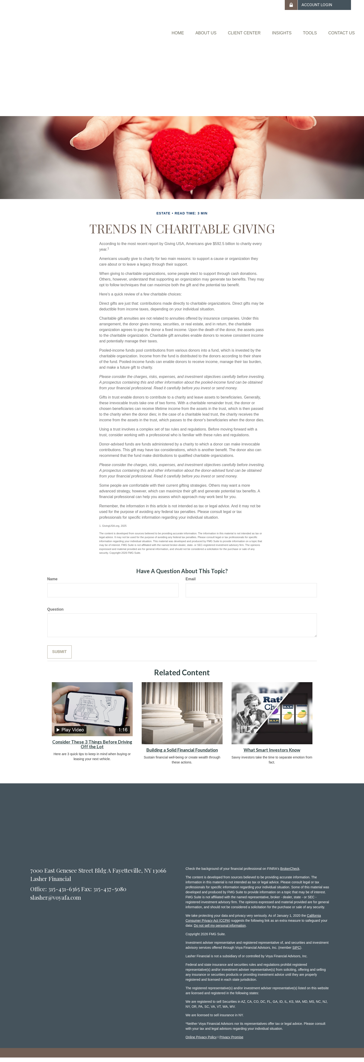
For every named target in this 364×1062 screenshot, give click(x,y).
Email (191, 583)
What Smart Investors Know (272, 754)
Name (52, 583)
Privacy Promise (231, 1041)
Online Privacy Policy (201, 1041)
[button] (174, 30)
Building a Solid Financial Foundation (182, 754)
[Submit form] (59, 656)
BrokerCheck (289, 873)
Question (55, 614)
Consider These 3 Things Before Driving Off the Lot (92, 749)
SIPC (296, 952)
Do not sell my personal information (220, 930)
